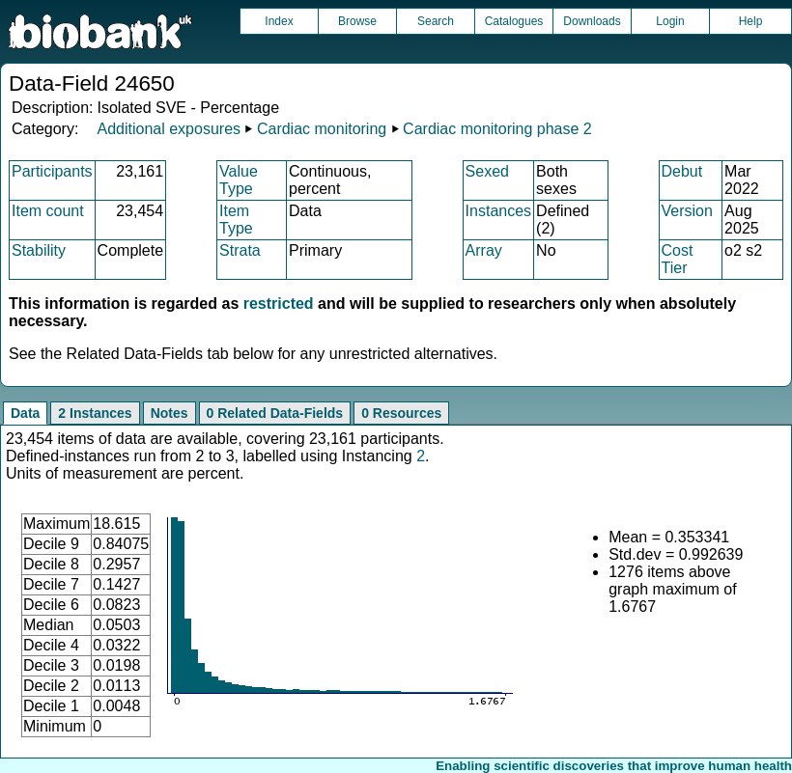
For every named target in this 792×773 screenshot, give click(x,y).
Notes (169, 413)
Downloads (591, 21)
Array (484, 250)
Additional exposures (168, 129)
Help (751, 21)
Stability (39, 250)
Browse (357, 21)
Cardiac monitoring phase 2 (497, 129)
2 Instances (94, 413)
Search (435, 21)
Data (25, 413)
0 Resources (401, 413)
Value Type (238, 180)
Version (687, 211)
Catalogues (514, 21)
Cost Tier (677, 259)
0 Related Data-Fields (275, 413)
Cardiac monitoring (321, 129)
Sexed (487, 171)
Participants (52, 171)
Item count (48, 211)
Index (279, 21)
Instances (498, 211)
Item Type (236, 219)
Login (670, 21)
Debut (682, 171)
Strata (240, 250)
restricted (278, 303)
